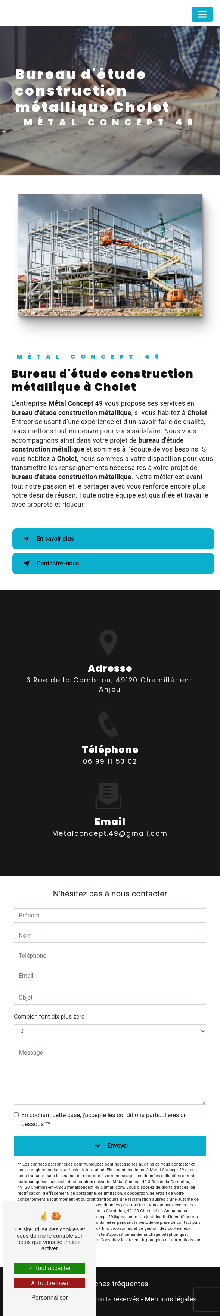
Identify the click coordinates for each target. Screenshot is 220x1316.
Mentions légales (171, 1299)
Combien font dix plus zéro (49, 1016)
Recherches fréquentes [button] (110, 1283)
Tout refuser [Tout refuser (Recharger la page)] (50, 1283)
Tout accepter (49, 1268)
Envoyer (117, 1145)
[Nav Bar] (202, 19)
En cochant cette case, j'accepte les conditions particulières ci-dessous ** (104, 1119)
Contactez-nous (49, 563)
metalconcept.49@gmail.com (110, 822)
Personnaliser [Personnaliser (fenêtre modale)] (49, 1297)
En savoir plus (47, 539)
